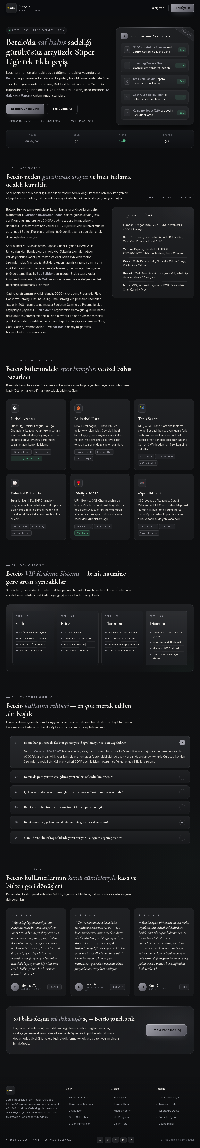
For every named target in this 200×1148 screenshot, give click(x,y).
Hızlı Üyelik (119, 1097)
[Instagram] (115, 1140)
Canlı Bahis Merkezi (79, 1104)
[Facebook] (131, 1140)
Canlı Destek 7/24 (168, 1097)
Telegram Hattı (166, 1104)
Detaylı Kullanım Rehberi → (169, 200)
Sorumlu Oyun (166, 1117)
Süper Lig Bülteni (77, 1097)
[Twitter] (100, 1140)
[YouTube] (123, 1140)
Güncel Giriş (120, 1104)
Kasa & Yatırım (121, 1110)
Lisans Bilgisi (165, 1123)
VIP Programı (120, 1117)
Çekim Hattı (119, 1123)
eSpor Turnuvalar (78, 1123)
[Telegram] (108, 1140)
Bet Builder (74, 1110)
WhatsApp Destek (168, 1110)
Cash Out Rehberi (78, 1117)
